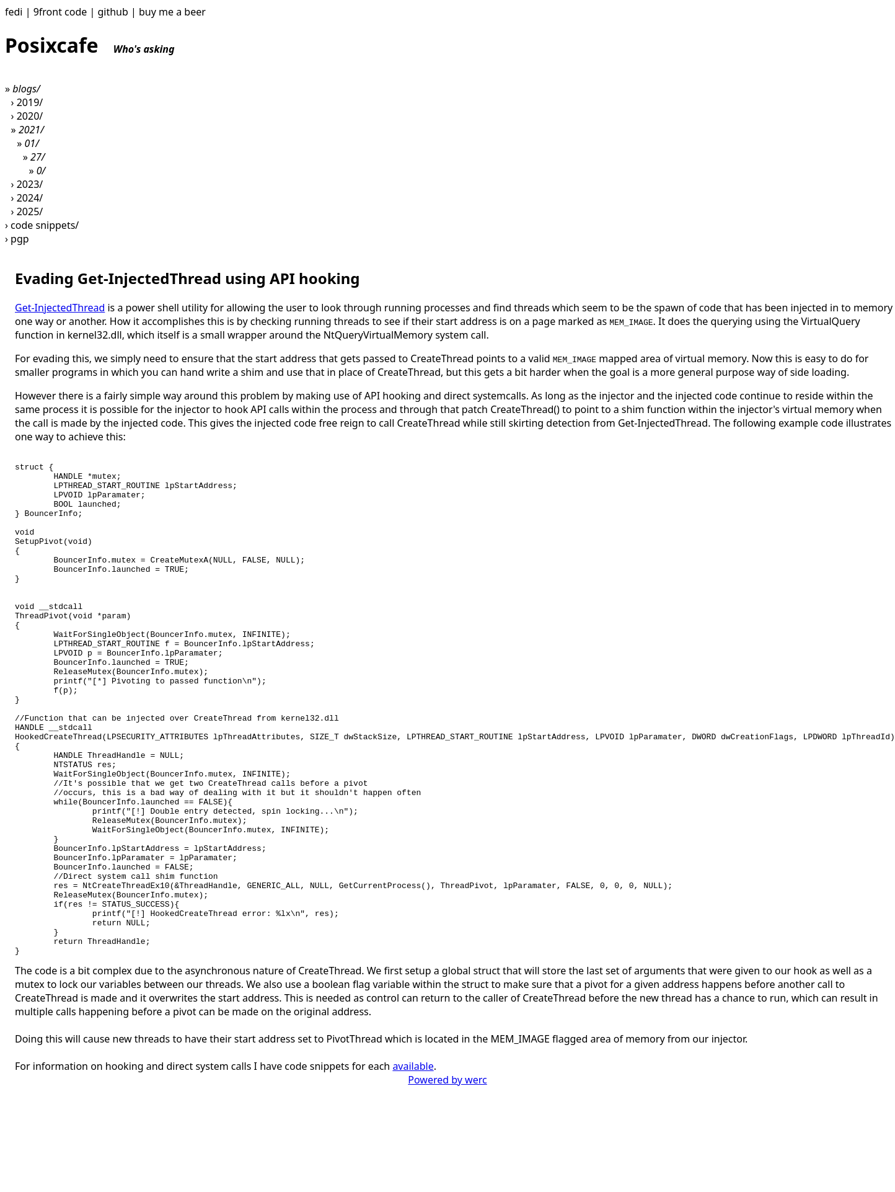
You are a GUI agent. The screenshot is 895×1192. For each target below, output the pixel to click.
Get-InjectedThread (60, 307)
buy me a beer (172, 12)
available (412, 1166)
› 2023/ (27, 184)
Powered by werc (447, 1180)
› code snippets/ (42, 225)
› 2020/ (27, 116)
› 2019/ (27, 102)
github (112, 12)
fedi (14, 12)
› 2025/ (27, 211)
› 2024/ (27, 198)
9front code (60, 12)
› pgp (17, 239)
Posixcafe (90, 45)
